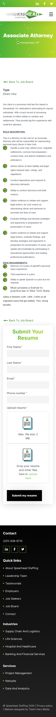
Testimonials (13, 583)
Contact (10, 614)
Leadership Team (16, 575)
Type (6, 89)
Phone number (17, 393)
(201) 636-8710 (4, 3)
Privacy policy (45, 705)
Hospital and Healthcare (20, 646)
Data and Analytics (17, 688)
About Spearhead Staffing (21, 568)
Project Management (18, 673)
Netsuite (10, 680)
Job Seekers (13, 598)
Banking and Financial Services (25, 654)
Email (11, 378)
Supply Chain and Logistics (22, 631)
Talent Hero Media (39, 709)
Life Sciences (13, 638)
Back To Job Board (21, 81)
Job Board (12, 606)
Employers (12, 591)
